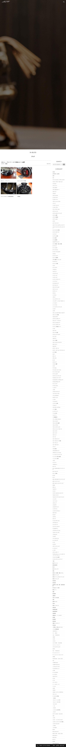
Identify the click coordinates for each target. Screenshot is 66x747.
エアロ (54, 223)
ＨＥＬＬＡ (54, 716)
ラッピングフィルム (56, 535)
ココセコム (54, 273)
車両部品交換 (55, 628)
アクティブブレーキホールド (58, 182)
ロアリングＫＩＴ (56, 568)
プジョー (54, 458)
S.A (53, 178)
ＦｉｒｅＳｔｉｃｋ (56, 706)
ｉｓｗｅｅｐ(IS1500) (56, 733)
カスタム (54, 257)
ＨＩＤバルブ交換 (56, 718)
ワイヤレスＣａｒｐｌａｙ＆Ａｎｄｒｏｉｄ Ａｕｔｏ (59, 571)
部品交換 (54, 640)
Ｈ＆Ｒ (54, 710)
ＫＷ (53, 739)
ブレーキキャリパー (56, 450)
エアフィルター (55, 221)
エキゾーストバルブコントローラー (59, 227)
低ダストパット (55, 580)
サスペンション (55, 294)
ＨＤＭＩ (54, 712)
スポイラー (54, 345)
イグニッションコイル (56, 202)
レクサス (54, 560)
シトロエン (54, 300)
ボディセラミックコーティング (58, 496)
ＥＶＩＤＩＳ (55, 704)
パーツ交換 (54, 419)
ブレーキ (54, 448)
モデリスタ (54, 527)
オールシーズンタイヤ (56, 255)
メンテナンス (55, 523)
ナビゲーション (55, 407)
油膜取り (54, 614)
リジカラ (54, 552)
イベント (54, 204)
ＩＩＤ (54, 729)
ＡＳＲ (54, 659)
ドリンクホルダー (56, 405)
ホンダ (54, 488)
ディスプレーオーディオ (57, 378)
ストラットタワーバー (56, 331)
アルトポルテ (55, 188)
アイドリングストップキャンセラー (59, 180)
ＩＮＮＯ (54, 731)
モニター (54, 529)
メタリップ (54, 517)
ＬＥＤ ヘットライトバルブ (58, 743)
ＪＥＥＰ (54, 735)
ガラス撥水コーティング (57, 263)
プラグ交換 (54, 460)
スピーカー (54, 337)
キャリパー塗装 (55, 267)
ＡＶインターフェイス (56, 667)
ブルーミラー (55, 444)
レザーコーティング (56, 562)
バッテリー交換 (55, 413)
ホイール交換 (55, 486)
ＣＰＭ (54, 692)
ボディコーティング (56, 494)
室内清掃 (54, 600)
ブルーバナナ (55, 442)
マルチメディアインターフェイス (58, 511)
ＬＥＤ (54, 741)
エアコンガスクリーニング (57, 215)
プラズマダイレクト (56, 462)
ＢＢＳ (54, 669)
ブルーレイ (54, 446)
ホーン (54, 490)
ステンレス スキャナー (57, 327)
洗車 (53, 618)
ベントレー (54, 475)
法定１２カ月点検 (56, 616)
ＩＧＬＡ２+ (55, 727)
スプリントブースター (56, 341)
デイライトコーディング (57, 384)
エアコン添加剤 (55, 219)
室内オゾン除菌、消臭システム (58, 590)
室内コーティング (56, 596)
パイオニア (54, 415)
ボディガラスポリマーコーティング (59, 492)
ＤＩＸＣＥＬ (55, 696)
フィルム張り (55, 423)
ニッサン (54, 409)
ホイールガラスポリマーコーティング (59, 482)
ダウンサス (54, 366)
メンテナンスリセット (56, 525)
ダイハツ (54, 364)
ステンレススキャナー (56, 329)
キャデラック (55, 265)
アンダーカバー (55, 198)
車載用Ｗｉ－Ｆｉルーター (57, 634)
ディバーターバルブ (56, 380)
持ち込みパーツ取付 (56, 605)
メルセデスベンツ (56, 521)
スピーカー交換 (55, 339)
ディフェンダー (55, 382)
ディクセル (54, 376)
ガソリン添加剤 (55, 261)
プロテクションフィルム (57, 464)
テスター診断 (55, 372)
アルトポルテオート (56, 190)
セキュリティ (55, 351)
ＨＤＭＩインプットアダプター (58, 714)
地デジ (54, 584)
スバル (54, 335)
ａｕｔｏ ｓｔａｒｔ (56, 665)
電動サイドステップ (56, 642)
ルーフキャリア (55, 556)
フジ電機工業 (55, 427)
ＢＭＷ (54, 677)
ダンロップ (54, 370)
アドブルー (54, 184)
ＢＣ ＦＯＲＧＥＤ (56, 671)
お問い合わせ (60, 745)
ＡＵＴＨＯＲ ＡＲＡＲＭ (57, 663)
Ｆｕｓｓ (54, 708)
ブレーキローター (56, 456)
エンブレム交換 (55, 238)
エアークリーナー (56, 225)
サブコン (54, 298)
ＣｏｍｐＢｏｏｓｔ (56, 690)
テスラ (54, 374)
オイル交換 (54, 240)
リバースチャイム (56, 554)
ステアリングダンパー (56, 325)
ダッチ (54, 368)
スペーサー (54, 343)
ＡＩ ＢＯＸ (55, 653)
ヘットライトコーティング (57, 466)
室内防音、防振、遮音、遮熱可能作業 (59, 603)
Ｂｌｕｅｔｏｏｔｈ (56, 673)
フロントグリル (55, 436)
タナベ (54, 362)
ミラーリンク (55, 515)
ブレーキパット (55, 454)
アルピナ (54, 194)
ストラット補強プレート (57, 333)
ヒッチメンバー (55, 421)
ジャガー (54, 314)
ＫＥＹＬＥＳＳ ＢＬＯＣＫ (58, 737)
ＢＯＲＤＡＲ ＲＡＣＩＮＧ (58, 679)
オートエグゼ (55, 251)
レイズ (54, 558)
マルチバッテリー (56, 509)
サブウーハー (55, 296)
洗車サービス (55, 620)
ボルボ (54, 498)
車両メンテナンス (56, 624)
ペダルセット (55, 477)
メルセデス (54, 519)
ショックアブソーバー (56, 304)
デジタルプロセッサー (56, 390)
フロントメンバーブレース (57, 440)
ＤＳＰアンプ (55, 698)
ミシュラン (54, 513)
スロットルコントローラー (57, 349)
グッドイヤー (55, 271)
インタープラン (55, 208)
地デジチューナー (56, 586)
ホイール (54, 479)
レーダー (54, 566)
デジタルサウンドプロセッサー (58, 388)
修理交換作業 (55, 582)
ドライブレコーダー (56, 403)
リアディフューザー (56, 548)
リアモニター (55, 550)
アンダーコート (55, 200)
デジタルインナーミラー (57, 386)
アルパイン (54, 192)
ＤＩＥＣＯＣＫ (55, 694)
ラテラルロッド (55, 537)
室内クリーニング (56, 592)
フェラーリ (54, 425)
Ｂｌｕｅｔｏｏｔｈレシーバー (58, 675)
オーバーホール (55, 253)
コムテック (54, 275)
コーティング (55, 279)
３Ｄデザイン (55, 651)
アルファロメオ (55, 196)
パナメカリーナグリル (56, 417)
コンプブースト (55, 277)
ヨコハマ (54, 533)
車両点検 (54, 626)
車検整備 (54, 632)
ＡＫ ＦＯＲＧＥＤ (56, 655)
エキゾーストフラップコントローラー (59, 230)
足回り (54, 622)
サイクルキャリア (56, 288)
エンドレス (54, 236)
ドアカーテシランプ (56, 401)
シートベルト (55, 310)
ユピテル (54, 531)
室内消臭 (54, 598)
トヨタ (54, 399)
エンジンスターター (56, 234)
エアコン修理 (55, 217)
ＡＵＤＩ (54, 661)
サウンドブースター (56, 292)
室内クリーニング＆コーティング (58, 594)
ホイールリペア (55, 484)
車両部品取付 (55, 630)
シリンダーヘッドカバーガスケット (59, 306)
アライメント (55, 186)
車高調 (54, 636)
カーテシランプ (55, 259)
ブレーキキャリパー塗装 (57, 452)
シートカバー (55, 308)
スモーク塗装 (55, 347)
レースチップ (55, 564)
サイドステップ (55, 290)
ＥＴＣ (54, 702)
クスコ (54, 269)
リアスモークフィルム (56, 546)
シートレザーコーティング (57, 312)
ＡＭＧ (54, 657)
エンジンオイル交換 (56, 232)
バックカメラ (55, 411)
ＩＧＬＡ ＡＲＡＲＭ (56, 725)
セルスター (54, 353)
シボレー (54, 302)
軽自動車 (54, 638)
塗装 (53, 588)
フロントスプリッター (56, 438)
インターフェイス (56, 206)
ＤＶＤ (54, 700)
